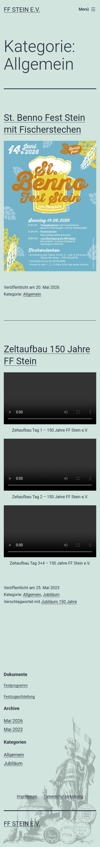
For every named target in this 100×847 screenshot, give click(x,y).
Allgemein (32, 294)
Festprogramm (16, 685)
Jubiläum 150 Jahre (59, 601)
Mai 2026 (13, 720)
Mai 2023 (13, 729)
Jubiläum (51, 594)
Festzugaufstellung (19, 697)
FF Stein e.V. (22, 9)
